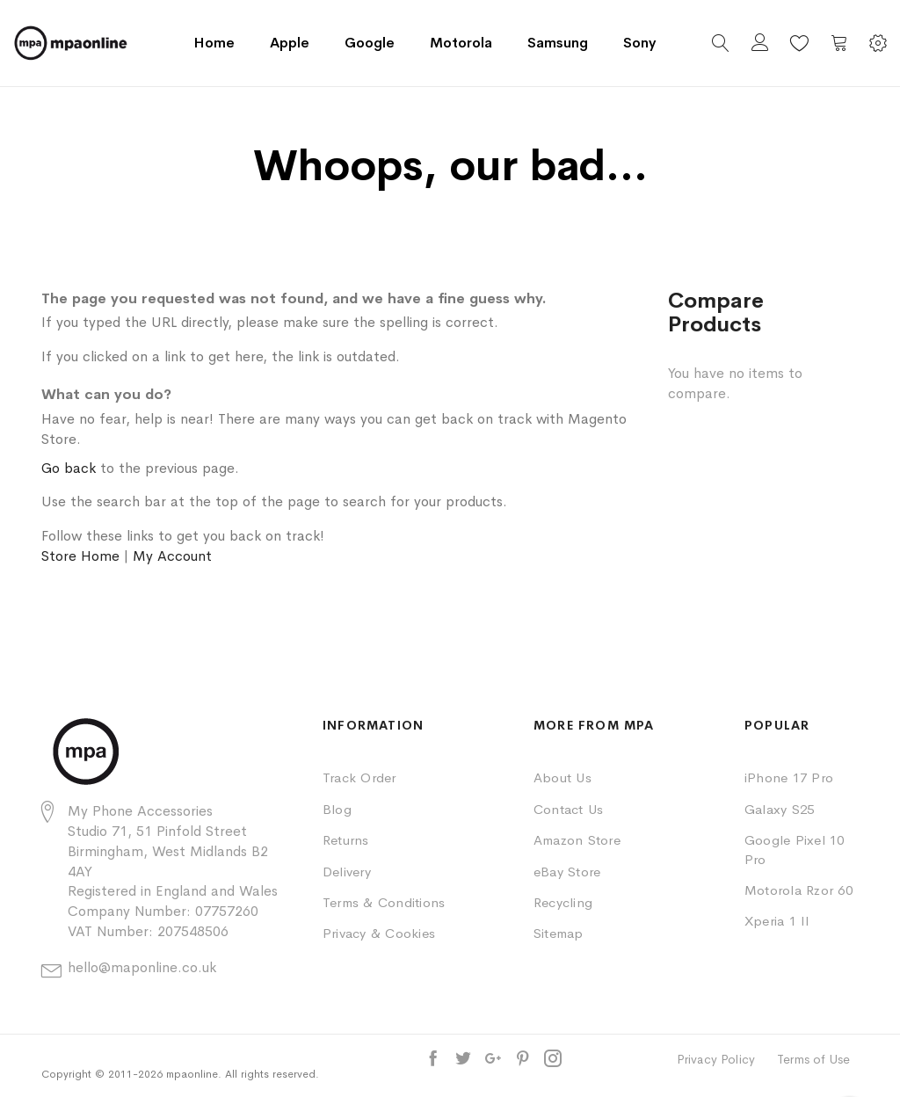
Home (214, 42)
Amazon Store (577, 840)
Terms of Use (813, 1059)
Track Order (359, 777)
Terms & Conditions (384, 902)
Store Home (80, 556)
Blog (337, 809)
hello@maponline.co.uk (142, 967)
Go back (68, 468)
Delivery (347, 871)
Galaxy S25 (779, 809)
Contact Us (568, 809)
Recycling (562, 902)
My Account (172, 556)
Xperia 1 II (777, 920)
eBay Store (566, 871)
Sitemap (558, 933)
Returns (346, 840)
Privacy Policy (716, 1059)
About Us (562, 777)
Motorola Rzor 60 (798, 890)
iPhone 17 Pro (788, 777)
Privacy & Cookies (379, 933)
